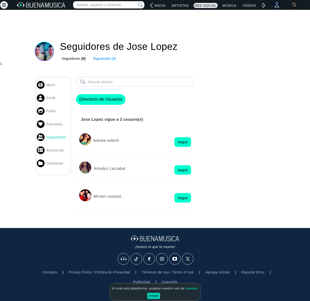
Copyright (169, 282)
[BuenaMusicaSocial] (124, 259)
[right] (264, 5)
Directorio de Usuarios (100, 99)
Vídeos (249, 6)
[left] (152, 5)
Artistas (180, 6)
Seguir (183, 142)
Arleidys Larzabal (109, 168)
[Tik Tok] (136, 259)
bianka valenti (106, 140)
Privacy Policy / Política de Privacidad (99, 272)
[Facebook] (149, 259)
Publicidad (141, 282)
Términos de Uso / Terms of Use (168, 272)
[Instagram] (162, 259)
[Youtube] (175, 259)
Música (229, 6)
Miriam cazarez (107, 196)
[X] (188, 259)
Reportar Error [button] (252, 272)
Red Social (206, 6)
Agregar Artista (217, 272)
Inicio (160, 6)
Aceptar (153, 295)
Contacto (50, 272)
